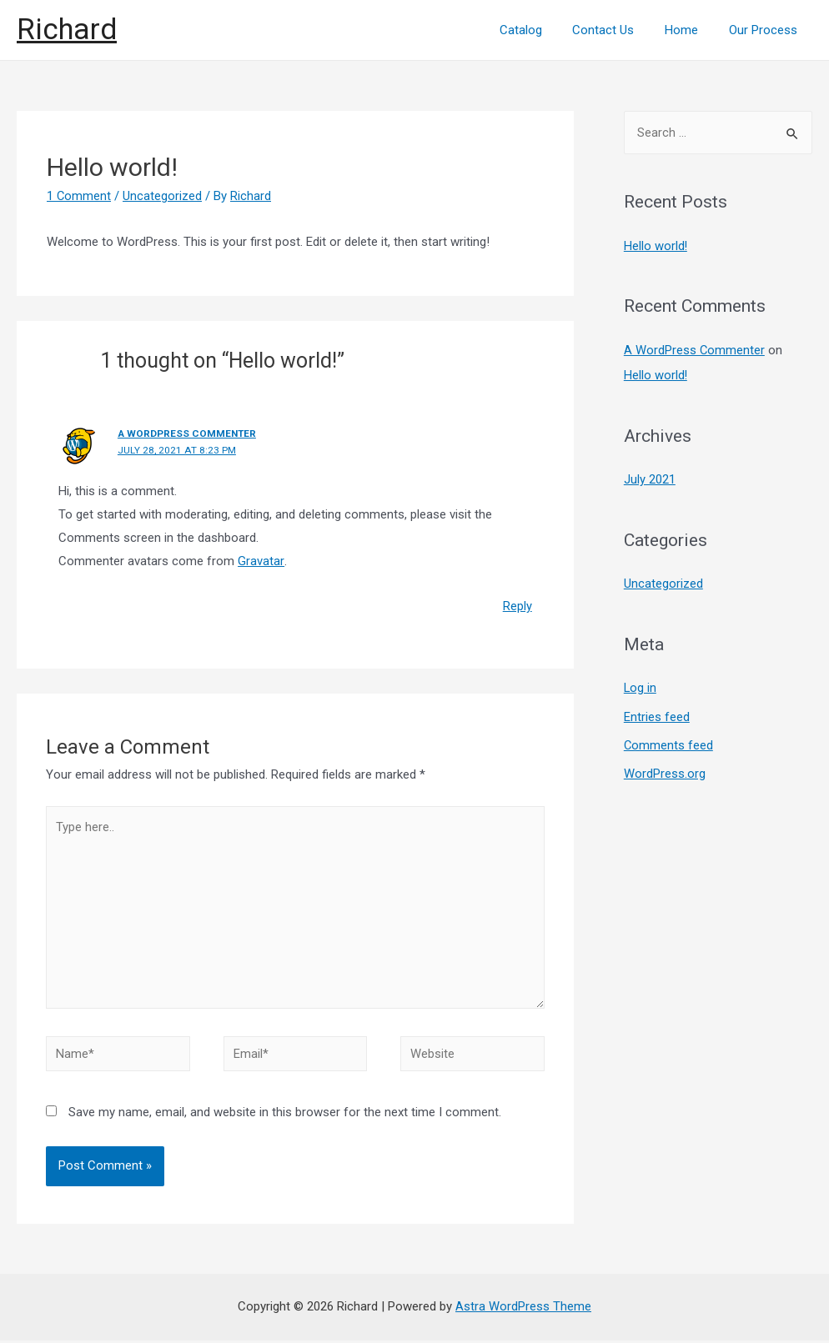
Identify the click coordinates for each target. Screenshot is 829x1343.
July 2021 (650, 478)
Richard (67, 30)
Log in (640, 686)
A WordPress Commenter (188, 433)
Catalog (540, 30)
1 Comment (79, 195)
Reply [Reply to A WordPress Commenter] (517, 605)
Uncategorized (163, 195)
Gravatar (261, 560)
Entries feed (657, 713)
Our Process (765, 30)
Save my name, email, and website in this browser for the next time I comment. (284, 1114)
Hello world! (656, 245)
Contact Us (617, 30)
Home (689, 30)
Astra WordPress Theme (523, 1308)
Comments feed (669, 741)
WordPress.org (665, 770)
